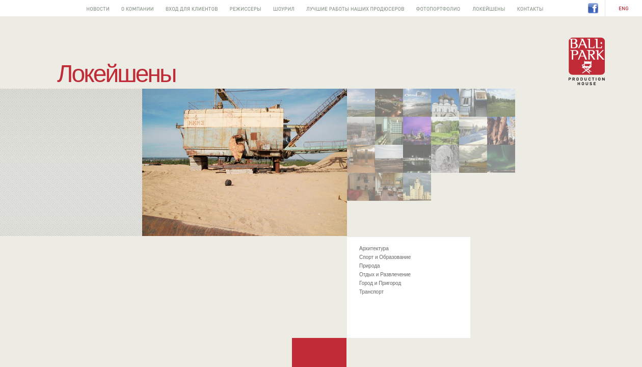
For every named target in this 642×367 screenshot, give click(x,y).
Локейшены (488, 8)
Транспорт (371, 292)
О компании (137, 8)
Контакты (530, 8)
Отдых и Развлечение (385, 274)
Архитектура (374, 248)
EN (623, 9)
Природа (369, 266)
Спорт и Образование (385, 257)
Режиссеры (245, 8)
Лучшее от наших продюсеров (355, 8)
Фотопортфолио (438, 8)
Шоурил (283, 8)
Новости (98, 8)
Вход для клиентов (191, 8)
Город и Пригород (380, 283)
